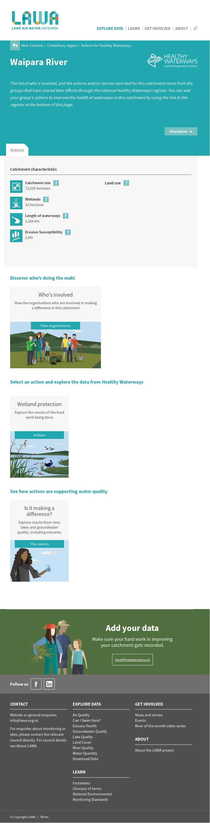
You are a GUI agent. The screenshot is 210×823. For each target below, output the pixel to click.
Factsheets (81, 783)
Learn (134, 28)
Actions (17, 150)
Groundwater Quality (90, 731)
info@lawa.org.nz (24, 720)
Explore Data (110, 28)
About (181, 28)
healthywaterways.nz (132, 659)
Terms (44, 817)
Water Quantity (85, 753)
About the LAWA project (154, 750)
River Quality (83, 747)
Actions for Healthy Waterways (106, 45)
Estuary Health (85, 725)
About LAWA (26, 745)
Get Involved (158, 28)
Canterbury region (62, 45)
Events (140, 720)
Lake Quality (83, 736)
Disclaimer (181, 131)
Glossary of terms (87, 788)
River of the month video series (160, 725)
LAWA (35, 20)
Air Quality (81, 714)
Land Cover (82, 742)
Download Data (85, 758)
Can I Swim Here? (87, 720)
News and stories (149, 714)
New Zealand (32, 45)
